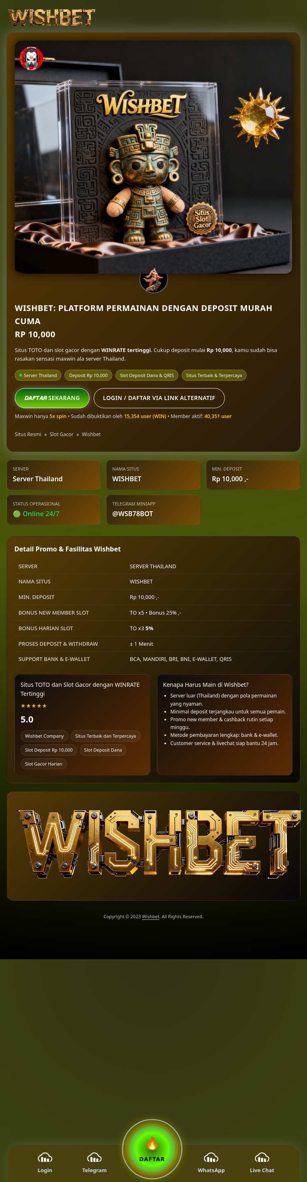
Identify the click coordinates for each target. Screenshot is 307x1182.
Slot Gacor (62, 434)
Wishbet (91, 434)
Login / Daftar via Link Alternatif (159, 398)
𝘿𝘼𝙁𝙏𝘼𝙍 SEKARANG (52, 398)
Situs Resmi (28, 434)
